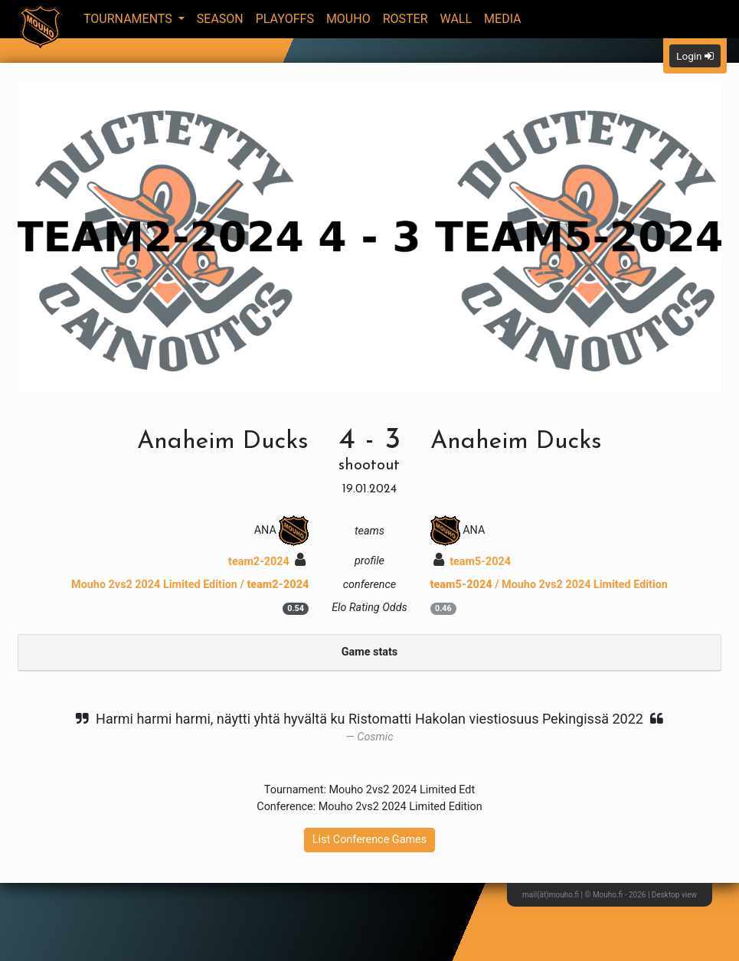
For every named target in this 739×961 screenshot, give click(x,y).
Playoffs (285, 18)
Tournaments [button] (129, 18)
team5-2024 (472, 561)
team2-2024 (267, 561)
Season (220, 18)
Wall (456, 18)
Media (503, 18)
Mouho (348, 18)
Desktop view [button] (674, 895)
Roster (405, 18)
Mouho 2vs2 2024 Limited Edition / (190, 584)
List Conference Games (369, 839)
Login (695, 56)
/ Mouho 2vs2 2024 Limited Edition (549, 584)
